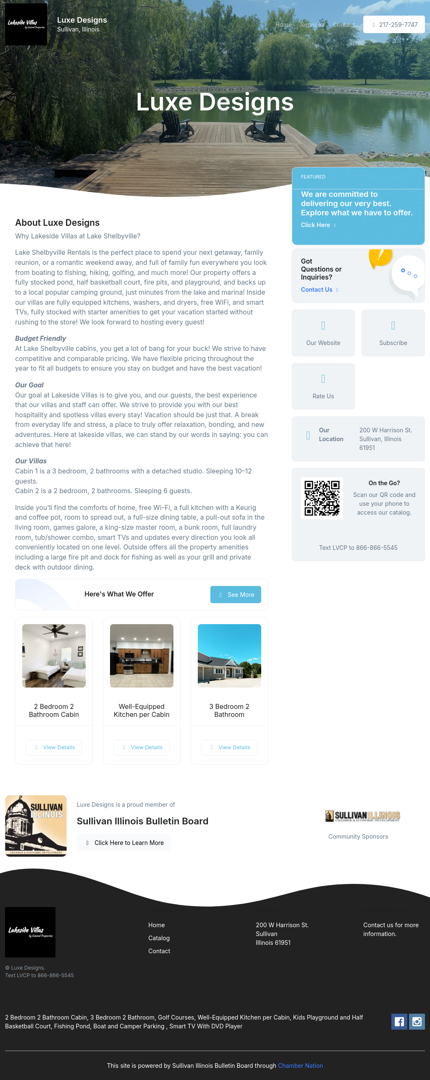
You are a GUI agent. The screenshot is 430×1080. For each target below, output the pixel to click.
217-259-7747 (394, 24)
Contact (344, 24)
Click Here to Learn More (124, 842)
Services (312, 24)
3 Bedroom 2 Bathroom (229, 711)
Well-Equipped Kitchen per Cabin (142, 711)
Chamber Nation (300, 1065)
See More (235, 594)
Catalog (159, 937)
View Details (54, 747)
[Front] (27, 24)
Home (283, 24)
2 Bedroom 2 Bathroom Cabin (54, 711)
